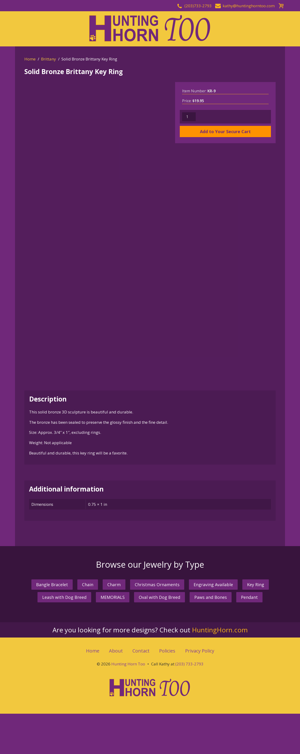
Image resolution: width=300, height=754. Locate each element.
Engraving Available (213, 625)
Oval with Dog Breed (159, 637)
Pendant (249, 637)
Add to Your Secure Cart (225, 131)
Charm (114, 625)
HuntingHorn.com (220, 670)
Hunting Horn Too (128, 704)
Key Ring (255, 625)
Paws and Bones (210, 637)
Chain (87, 625)
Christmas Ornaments (157, 625)
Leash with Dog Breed (64, 637)
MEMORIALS (113, 637)
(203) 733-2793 (189, 704)
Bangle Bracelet (52, 625)
